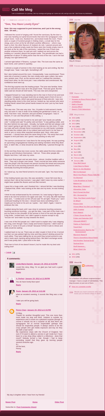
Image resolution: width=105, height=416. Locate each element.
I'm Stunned (77, 178)
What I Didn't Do (79, 249)
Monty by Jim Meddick (82, 169)
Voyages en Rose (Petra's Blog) (84, 99)
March (76, 155)
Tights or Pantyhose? (81, 224)
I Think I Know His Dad (82, 215)
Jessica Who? (77, 107)
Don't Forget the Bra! (81, 192)
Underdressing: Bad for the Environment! (83, 231)
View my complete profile (81, 286)
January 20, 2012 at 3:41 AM (33, 291)
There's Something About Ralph (85, 237)
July (76, 143)
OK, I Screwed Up (80, 195)
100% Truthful (78, 209)
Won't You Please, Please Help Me (86, 175)
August (77, 140)
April (76, 152)
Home (34, 402)
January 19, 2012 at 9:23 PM (45, 264)
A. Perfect (20, 279)
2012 (74, 126)
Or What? (77, 201)
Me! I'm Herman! (79, 172)
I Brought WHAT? (80, 221)
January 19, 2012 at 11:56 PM (37, 279)
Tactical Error (78, 243)
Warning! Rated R (80, 235)
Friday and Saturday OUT (83, 218)
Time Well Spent (79, 163)
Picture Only (78, 204)
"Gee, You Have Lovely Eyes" (21, 24)
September (78, 137)
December (78, 129)
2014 (74, 121)
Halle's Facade (77, 104)
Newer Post (10, 402)
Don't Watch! (78, 212)
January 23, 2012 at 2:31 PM (39, 310)
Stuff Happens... (79, 246)
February (77, 158)
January (77, 161)
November (78, 132)
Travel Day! (77, 227)
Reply (18, 272)
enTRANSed (76, 102)
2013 (74, 123)
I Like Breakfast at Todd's (83, 180)
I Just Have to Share (81, 166)
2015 (74, 118)
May (75, 149)
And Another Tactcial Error (83, 240)
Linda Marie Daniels (24, 264)
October (77, 135)
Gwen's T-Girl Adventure (81, 109)
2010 (74, 257)
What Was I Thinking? (81, 186)
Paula (18, 291)
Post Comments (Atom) (26, 407)
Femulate (75, 97)
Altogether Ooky (79, 189)
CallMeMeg (89, 265)
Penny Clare (21, 310)
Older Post (59, 402)
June (76, 146)
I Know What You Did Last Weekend (87, 206)
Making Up (77, 183)
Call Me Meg (22, 9)
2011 (74, 254)
